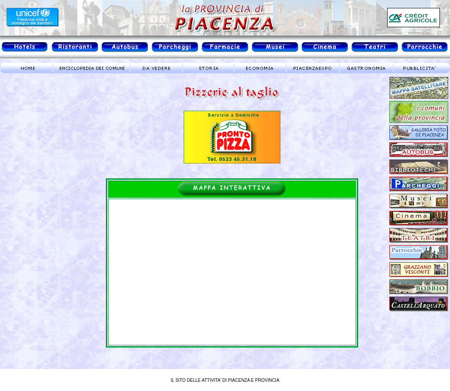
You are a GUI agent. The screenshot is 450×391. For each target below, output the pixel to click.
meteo (37, 155)
